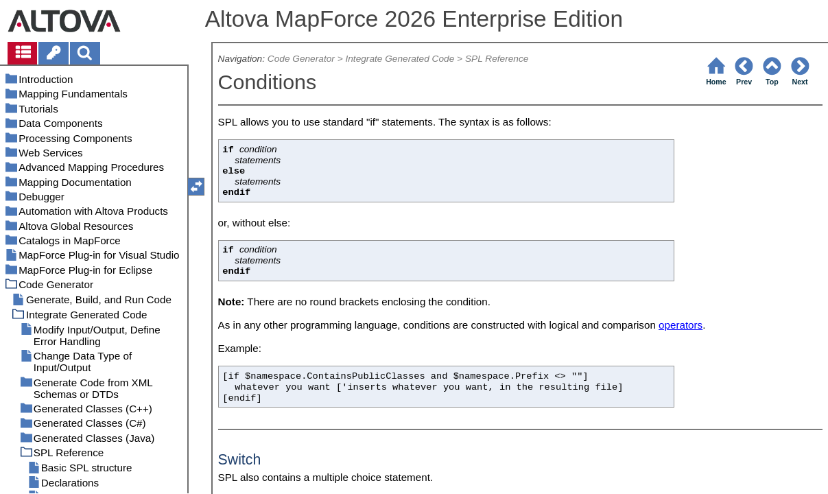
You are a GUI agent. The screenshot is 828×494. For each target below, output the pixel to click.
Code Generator (301, 59)
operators (680, 325)
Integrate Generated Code (399, 59)
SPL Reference (496, 59)
